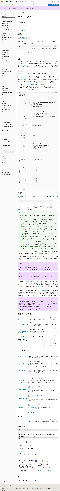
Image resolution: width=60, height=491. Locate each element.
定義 (20, 24)
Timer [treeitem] (4, 151)
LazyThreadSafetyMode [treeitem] (6, 71)
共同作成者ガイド (26, 469)
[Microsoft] (2, 1)
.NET (23, 12)
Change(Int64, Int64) (22, 359)
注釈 (20, 27)
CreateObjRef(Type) (21, 370)
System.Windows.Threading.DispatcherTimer (30, 246)
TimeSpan (32, 331)
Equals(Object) (21, 382)
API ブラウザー (28, 12)
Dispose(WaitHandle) (40, 286)
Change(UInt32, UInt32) (22, 366)
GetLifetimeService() (22, 389)
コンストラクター (22, 29)
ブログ (16, 488)
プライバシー (24, 488)
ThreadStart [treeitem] (4, 139)
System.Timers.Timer (25, 219)
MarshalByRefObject (28, 52)
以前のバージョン (10, 488)
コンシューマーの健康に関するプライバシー (38, 488)
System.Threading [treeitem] (5, 19)
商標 (54, 488)
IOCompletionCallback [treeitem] (6, 65)
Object (21, 52)
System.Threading (25, 37)
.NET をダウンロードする (53, 4)
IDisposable (22, 55)
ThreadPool (20, 209)
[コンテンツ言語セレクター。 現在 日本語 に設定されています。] (3, 486)
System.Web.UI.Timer (25, 243)
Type (37, 395)
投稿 (20, 488)
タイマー (22, 453)
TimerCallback (26, 61)
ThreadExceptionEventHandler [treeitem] (7, 126)
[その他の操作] (57, 13)
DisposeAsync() (21, 380)
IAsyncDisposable (29, 55)
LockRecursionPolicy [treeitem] (6, 77)
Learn (19, 12)
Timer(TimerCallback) (22, 319)
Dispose (39, 87)
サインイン (56, 1)
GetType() (20, 395)
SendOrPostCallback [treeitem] (6, 109)
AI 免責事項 (3, 488)
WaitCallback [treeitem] (4, 164)
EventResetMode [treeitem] (5, 52)
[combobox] (8, 14)
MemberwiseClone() (22, 404)
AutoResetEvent (22, 66)
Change (31, 258)
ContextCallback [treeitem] (5, 48)
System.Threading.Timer (26, 226)
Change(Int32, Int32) (33, 84)
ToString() (20, 411)
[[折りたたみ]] (14, 12)
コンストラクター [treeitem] (6, 154)
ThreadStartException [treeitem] (6, 141)
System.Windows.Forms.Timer (27, 236)
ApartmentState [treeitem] (5, 23)
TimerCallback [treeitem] (4, 160)
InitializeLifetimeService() (22, 398)
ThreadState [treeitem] (4, 143)
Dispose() (26, 284)
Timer (35, 196)
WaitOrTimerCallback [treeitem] (6, 174)
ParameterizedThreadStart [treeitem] (7, 92)
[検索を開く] (53, 2)
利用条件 (50, 488)
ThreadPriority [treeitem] (4, 137)
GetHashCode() (21, 386)
